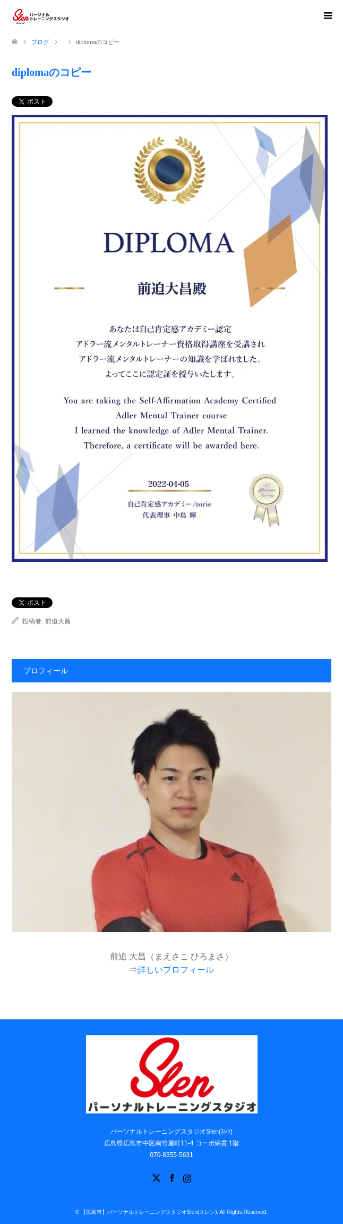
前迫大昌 (58, 621)
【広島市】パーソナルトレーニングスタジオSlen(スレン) (149, 1212)
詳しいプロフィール (176, 969)
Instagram (187, 1177)
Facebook (171, 1177)
